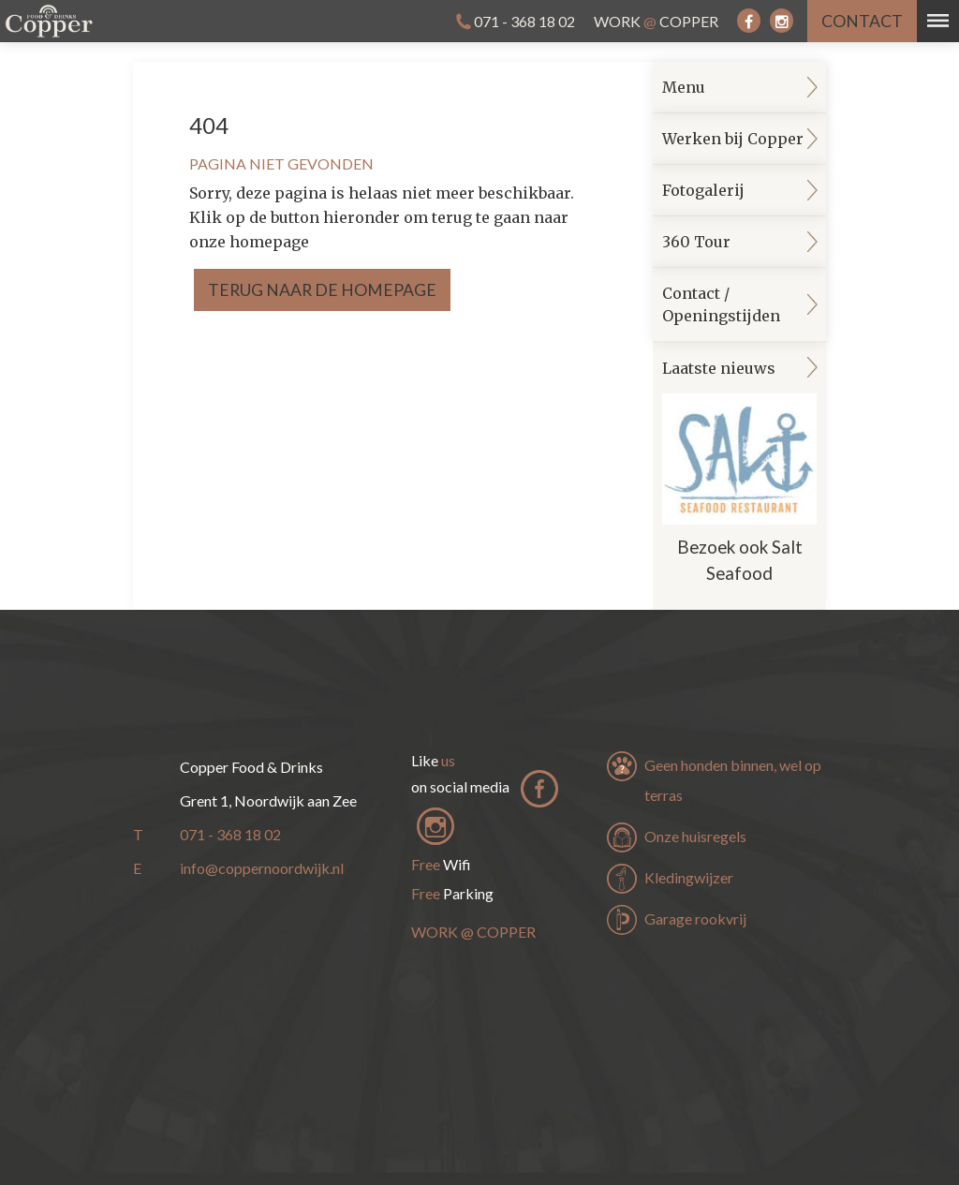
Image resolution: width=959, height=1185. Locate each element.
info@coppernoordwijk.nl (262, 868)
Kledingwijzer (688, 877)
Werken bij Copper (733, 138)
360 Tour (696, 241)
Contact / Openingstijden (721, 304)
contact (862, 21)
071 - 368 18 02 (524, 21)
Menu (683, 87)
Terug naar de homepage (322, 290)
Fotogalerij (703, 190)
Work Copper (656, 21)
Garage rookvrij (695, 918)
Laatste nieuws (739, 477)
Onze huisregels (695, 836)
